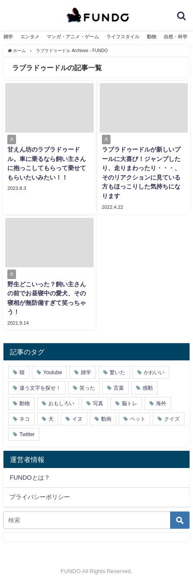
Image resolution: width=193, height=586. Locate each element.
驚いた (117, 372)
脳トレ (129, 403)
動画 (106, 419)
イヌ (77, 419)
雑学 (8, 36)
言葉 (119, 388)
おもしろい (61, 403)
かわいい (154, 372)
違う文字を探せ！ (40, 388)
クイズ (172, 419)
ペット (138, 419)
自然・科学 (175, 36)
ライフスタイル (122, 36)
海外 (161, 403)
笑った (87, 388)
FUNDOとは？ (29, 477)
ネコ (24, 419)
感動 (147, 388)
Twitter (27, 434)
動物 (151, 36)
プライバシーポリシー (39, 497)
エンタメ (29, 36)
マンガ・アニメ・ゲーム (73, 36)
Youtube (52, 372)
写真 (98, 403)
